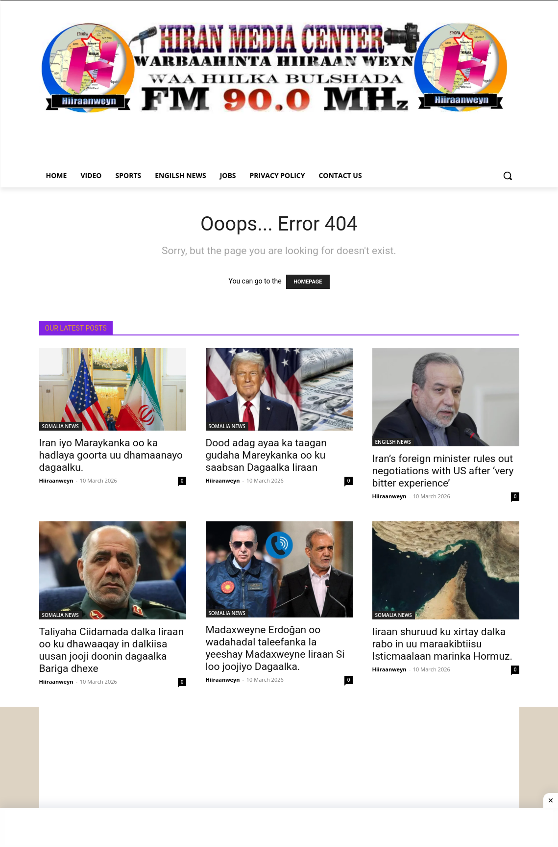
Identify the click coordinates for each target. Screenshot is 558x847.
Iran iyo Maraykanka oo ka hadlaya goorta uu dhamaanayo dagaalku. (111, 455)
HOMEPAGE (307, 282)
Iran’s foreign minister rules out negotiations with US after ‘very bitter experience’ (443, 471)
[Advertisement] (279, 775)
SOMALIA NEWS (60, 426)
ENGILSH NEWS (393, 441)
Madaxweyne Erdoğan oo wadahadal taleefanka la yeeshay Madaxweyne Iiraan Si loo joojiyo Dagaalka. (275, 648)
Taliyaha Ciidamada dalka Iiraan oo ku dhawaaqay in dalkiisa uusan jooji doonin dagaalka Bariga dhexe (111, 650)
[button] (507, 175)
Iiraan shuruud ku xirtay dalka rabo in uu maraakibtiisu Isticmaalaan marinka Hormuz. (442, 644)
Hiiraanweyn (56, 480)
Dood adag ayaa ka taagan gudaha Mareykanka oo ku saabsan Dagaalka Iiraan (266, 455)
